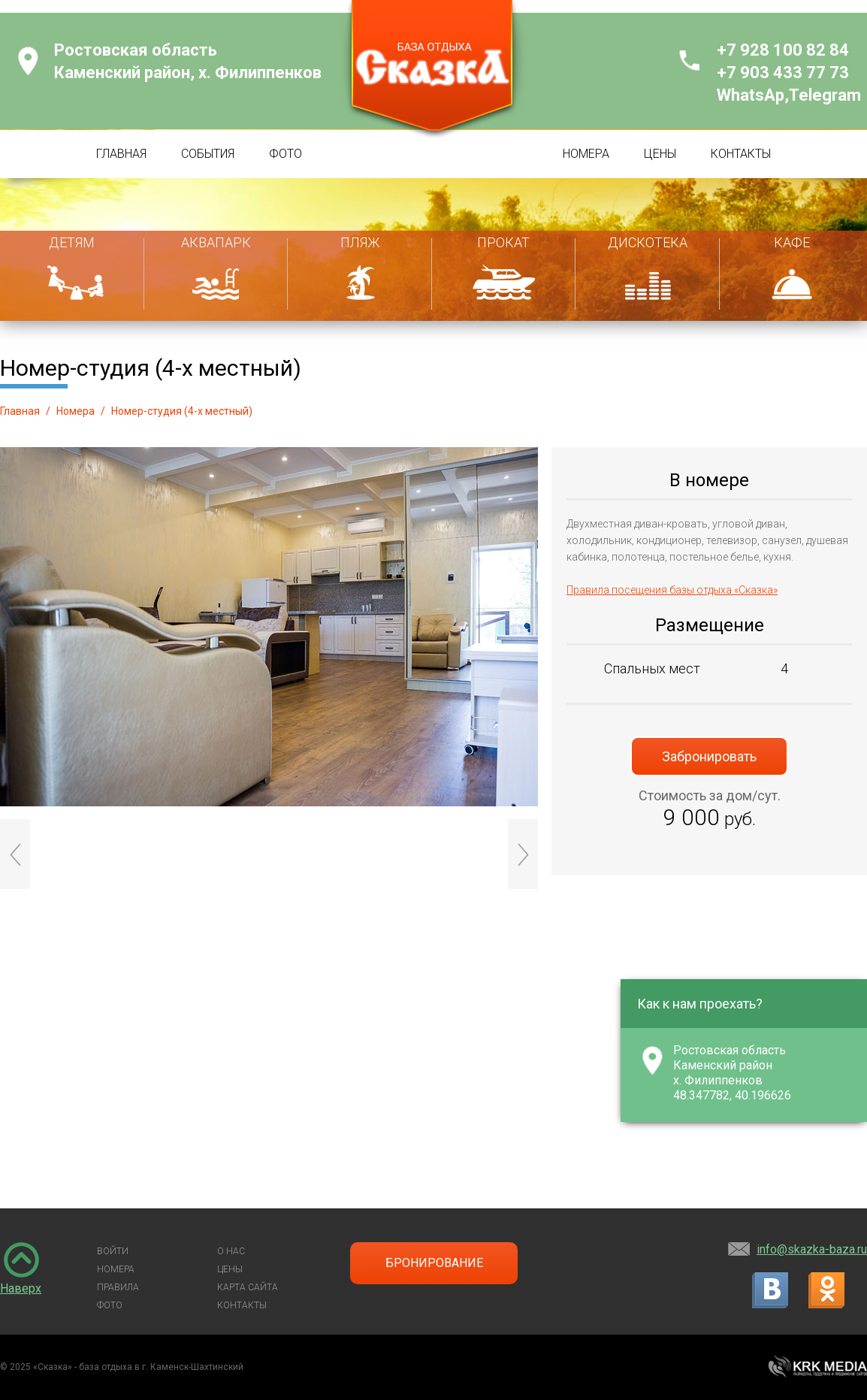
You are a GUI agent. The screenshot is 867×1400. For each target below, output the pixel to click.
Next (523, 854)
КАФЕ (792, 242)
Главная (20, 411)
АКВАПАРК (216, 242)
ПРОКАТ (503, 242)
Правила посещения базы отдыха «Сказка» (672, 590)
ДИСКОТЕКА (647, 242)
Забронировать (709, 756)
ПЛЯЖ (359, 242)
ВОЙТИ (112, 1251)
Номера (75, 411)
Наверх (20, 1288)
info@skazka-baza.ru (812, 1249)
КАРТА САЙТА (247, 1287)
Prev (15, 854)
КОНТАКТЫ (741, 154)
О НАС (231, 1251)
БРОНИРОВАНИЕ (434, 1263)
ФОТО (285, 154)
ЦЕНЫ (660, 154)
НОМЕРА (586, 154)
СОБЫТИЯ (207, 154)
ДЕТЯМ (72, 242)
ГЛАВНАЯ (121, 154)
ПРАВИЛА (118, 1287)
